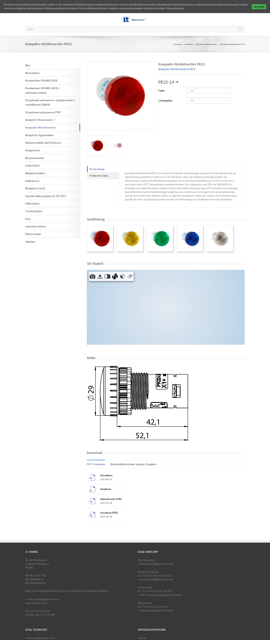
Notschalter (32, 73)
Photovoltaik (33, 234)
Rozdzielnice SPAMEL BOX (41, 80)
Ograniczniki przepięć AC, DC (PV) (45, 196)
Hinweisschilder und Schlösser (43, 142)
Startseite (177, 44)
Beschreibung (97, 169)
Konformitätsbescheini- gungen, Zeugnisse (133, 464)
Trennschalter (33, 211)
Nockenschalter (34, 158)
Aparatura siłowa (35, 226)
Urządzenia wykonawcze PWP (43, 112)
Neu (27, 65)
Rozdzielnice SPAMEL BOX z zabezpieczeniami (42, 90)
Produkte (188, 44)
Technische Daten (98, 175)
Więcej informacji (175, 8)
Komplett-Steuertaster (39, 120)
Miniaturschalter (35, 173)
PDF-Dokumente (96, 464)
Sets (28, 219)
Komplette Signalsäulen (39, 135)
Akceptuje (259, 6)
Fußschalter (32, 203)
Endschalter (32, 165)
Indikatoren (32, 181)
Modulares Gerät (35, 188)
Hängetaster (32, 150)
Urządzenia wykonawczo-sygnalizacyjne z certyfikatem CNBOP (50, 102)
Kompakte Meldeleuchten (206, 44)
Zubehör (30, 241)
